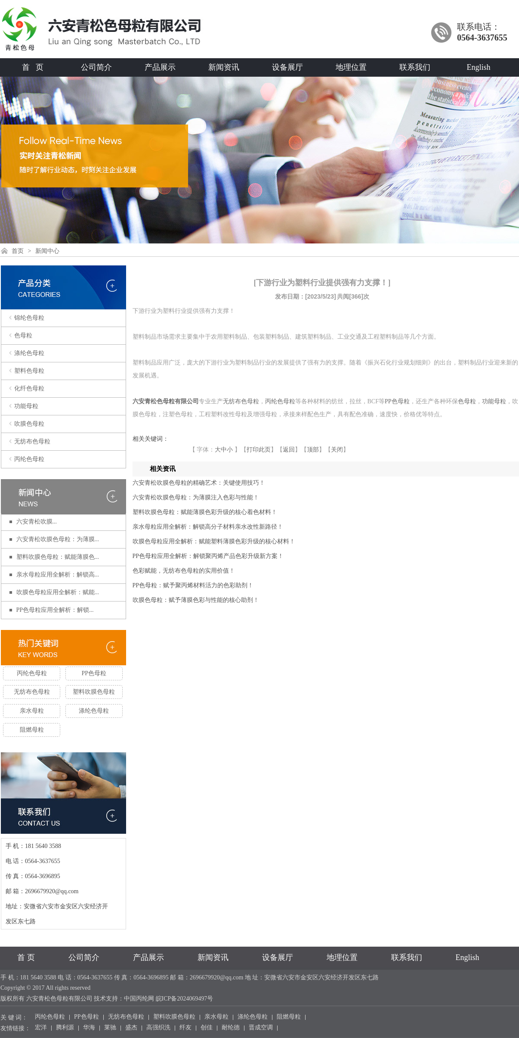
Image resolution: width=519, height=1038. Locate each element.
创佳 (207, 1028)
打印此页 (259, 449)
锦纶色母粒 (29, 318)
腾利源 (65, 1028)
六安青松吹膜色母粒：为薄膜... (57, 539)
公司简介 (96, 67)
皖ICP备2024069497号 (184, 998)
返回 (289, 449)
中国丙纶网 (139, 998)
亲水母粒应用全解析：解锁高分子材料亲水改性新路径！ (208, 527)
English (478, 67)
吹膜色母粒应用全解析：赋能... (57, 592)
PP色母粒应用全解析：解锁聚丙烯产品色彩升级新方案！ (208, 556)
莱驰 (110, 1028)
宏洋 (41, 1028)
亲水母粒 (32, 711)
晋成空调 (261, 1028)
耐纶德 (231, 1028)
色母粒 (23, 335)
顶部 (313, 449)
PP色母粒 (94, 673)
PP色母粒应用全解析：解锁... (55, 610)
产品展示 (160, 67)
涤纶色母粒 (29, 353)
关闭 (337, 449)
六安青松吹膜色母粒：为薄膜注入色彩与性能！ (196, 497)
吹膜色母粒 (29, 424)
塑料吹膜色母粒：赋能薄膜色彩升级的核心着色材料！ (205, 512)
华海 (89, 1028)
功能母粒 (26, 406)
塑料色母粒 (29, 371)
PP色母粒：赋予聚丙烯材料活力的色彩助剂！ (193, 585)
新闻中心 (47, 251)
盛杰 (131, 1028)
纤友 (185, 1028)
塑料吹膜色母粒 (94, 692)
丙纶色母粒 (29, 459)
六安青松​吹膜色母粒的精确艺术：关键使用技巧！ (199, 483)
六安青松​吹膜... (36, 521)
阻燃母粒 (32, 729)
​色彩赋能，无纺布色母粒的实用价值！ (184, 570)
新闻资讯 (223, 67)
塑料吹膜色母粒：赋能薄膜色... (57, 557)
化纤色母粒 (29, 388)
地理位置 (351, 67)
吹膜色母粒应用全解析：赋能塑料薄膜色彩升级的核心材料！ (214, 541)
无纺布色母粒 (32, 441)
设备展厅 (287, 67)
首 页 (32, 67)
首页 (18, 251)
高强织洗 (158, 1028)
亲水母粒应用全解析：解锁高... (57, 574)
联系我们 (414, 67)
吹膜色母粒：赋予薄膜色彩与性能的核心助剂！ (196, 600)
